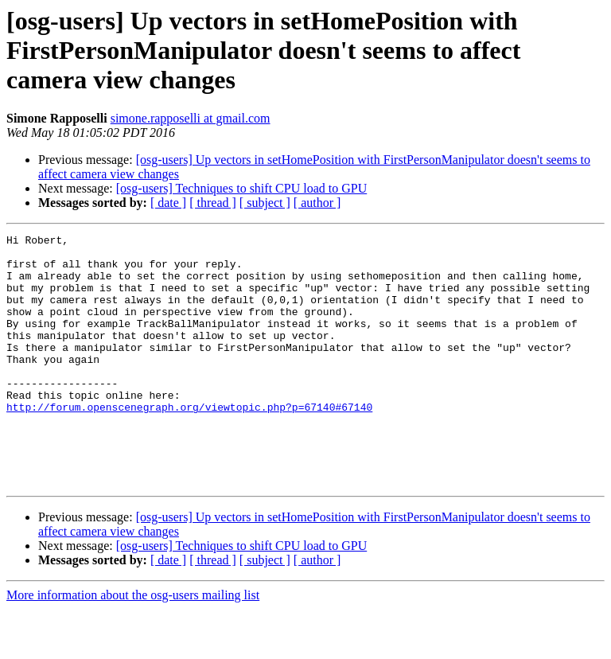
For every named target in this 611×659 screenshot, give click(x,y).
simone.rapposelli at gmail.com (190, 118)
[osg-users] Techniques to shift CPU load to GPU (241, 188)
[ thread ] (212, 202)
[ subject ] (264, 202)
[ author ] (317, 202)
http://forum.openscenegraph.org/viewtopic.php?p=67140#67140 (189, 442)
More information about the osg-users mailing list (132, 645)
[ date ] (168, 202)
